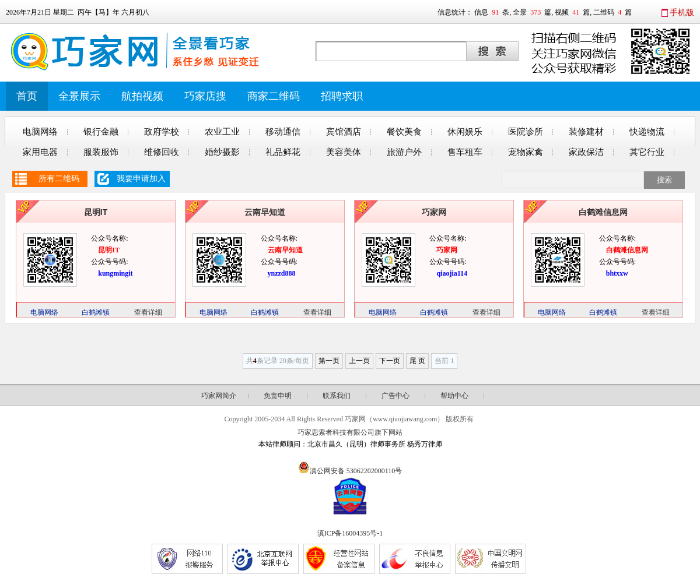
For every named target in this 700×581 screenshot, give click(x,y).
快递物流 (646, 131)
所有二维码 (58, 178)
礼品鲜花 (282, 152)
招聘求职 (342, 96)
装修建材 (586, 131)
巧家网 (434, 212)
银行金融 (100, 131)
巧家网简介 (218, 396)
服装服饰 (100, 152)
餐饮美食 (404, 131)
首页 (26, 96)
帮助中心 (454, 396)
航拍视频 (142, 96)
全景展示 (79, 96)
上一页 (359, 361)
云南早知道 (264, 212)
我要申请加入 (141, 178)
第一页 (329, 361)
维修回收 (161, 152)
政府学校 (161, 131)
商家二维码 (273, 96)
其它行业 (646, 152)
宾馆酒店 (343, 131)
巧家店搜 (205, 96)
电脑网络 (40, 131)
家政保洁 (586, 152)
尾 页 (417, 361)
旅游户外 (404, 152)
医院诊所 (525, 131)
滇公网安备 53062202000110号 (356, 471)
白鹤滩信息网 (603, 212)
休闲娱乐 (464, 131)
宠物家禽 (525, 152)
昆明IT (95, 212)
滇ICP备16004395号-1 (350, 533)
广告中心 (396, 396)
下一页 (389, 361)
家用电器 (40, 152)
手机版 (682, 12)
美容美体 (343, 152)
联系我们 (337, 396)
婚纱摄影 (222, 152)
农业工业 (222, 131)
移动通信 (282, 131)
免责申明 (278, 396)
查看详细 (148, 312)
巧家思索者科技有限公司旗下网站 (350, 432)
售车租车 (464, 152)
